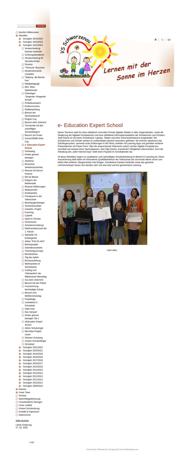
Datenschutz (25, 415)
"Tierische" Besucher (35, 67)
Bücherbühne (31, 254)
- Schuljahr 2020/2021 (32, 350)
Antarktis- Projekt (33, 209)
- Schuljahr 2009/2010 (32, 386)
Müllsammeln (31, 190)
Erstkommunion (32, 106)
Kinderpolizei (31, 193)
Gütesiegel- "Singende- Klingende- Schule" (35, 96)
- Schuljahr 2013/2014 (32, 373)
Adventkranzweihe (33, 247)
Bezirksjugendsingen (35, 202)
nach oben (112, 250)
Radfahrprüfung (32, 109)
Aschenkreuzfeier (33, 206)
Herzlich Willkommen (29, 32)
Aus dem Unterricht (34, 280)
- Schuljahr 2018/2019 (32, 357)
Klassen (22, 389)
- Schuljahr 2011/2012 (32, 379)
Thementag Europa (34, 251)
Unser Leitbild (25, 405)
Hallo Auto (30, 309)
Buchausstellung (33, 260)
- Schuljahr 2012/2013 (32, 376)
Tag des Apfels (32, 257)
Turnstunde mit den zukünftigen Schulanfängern (34, 128)
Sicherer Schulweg (34, 338)
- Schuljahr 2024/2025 (32, 39)
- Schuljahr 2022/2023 (32, 45)
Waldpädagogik (32, 84)
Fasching (29, 212)
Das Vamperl (31, 312)
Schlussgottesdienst (34, 55)
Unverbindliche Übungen (30, 402)
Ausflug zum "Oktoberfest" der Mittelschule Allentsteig (36, 273)
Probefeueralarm (33, 103)
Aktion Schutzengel (34, 328)
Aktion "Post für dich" (35, 241)
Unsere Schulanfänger (35, 341)
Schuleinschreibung (34, 225)
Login (31, 442)
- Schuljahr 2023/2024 (32, 42)
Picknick (29, 64)
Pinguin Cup (31, 119)
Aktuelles (23, 35)
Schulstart (29, 344)
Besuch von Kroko (33, 135)
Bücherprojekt (32, 244)
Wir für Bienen (31, 177)
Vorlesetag (30, 151)
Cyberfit (28, 215)
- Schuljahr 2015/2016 (32, 366)
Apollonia (29, 161)
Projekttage (30, 299)
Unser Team (24, 392)
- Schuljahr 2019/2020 (32, 354)
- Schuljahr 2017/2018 (32, 360)
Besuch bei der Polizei (35, 283)
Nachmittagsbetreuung (29, 399)
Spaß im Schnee (33, 219)
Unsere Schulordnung (29, 408)
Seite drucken (22, 420)
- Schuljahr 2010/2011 (32, 383)
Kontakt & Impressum (29, 411)
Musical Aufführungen (35, 186)
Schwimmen (31, 222)
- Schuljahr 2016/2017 (32, 363)
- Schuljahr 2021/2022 (32, 347)
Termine (22, 395)
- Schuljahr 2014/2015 (32, 370)
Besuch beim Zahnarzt (35, 122)
